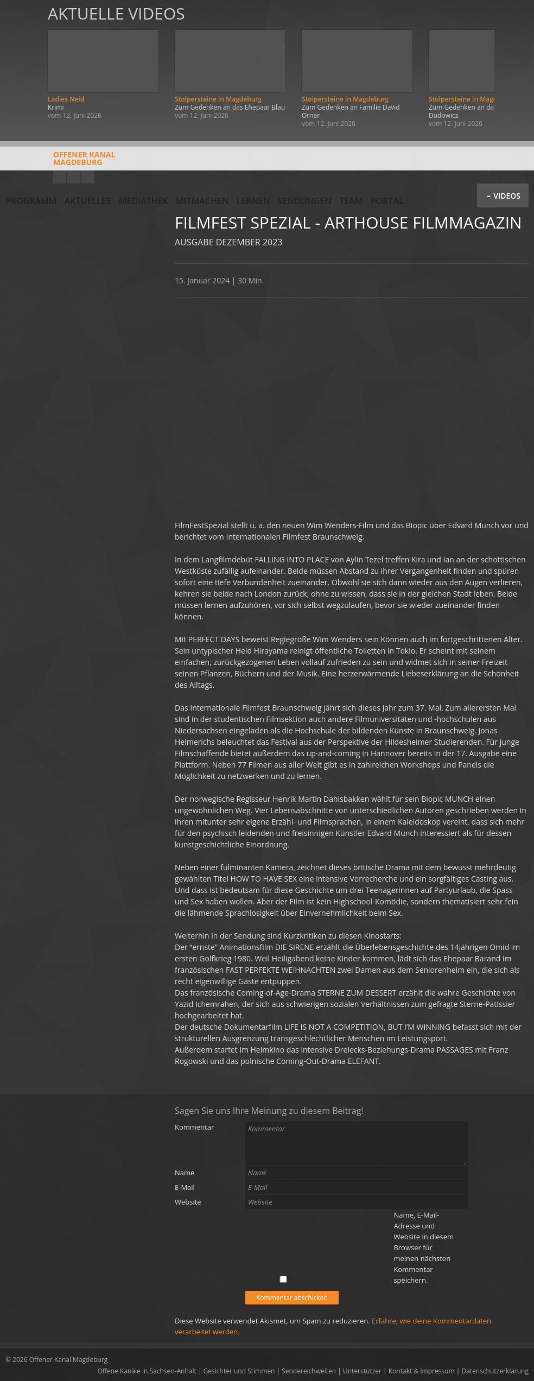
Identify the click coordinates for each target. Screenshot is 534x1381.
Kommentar (194, 1127)
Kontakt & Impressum (422, 1371)
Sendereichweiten (309, 1371)
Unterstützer (362, 1371)
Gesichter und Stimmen (239, 1371)
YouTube (59, 176)
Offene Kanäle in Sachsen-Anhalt (147, 1371)
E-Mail (185, 1187)
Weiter (513, 66)
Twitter (87, 176)
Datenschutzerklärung (495, 1371)
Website (188, 1202)
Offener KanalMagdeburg (60, 162)
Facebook (73, 176)
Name (184, 1172)
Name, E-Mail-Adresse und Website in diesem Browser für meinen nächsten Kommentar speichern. (423, 1247)
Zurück (20, 66)
